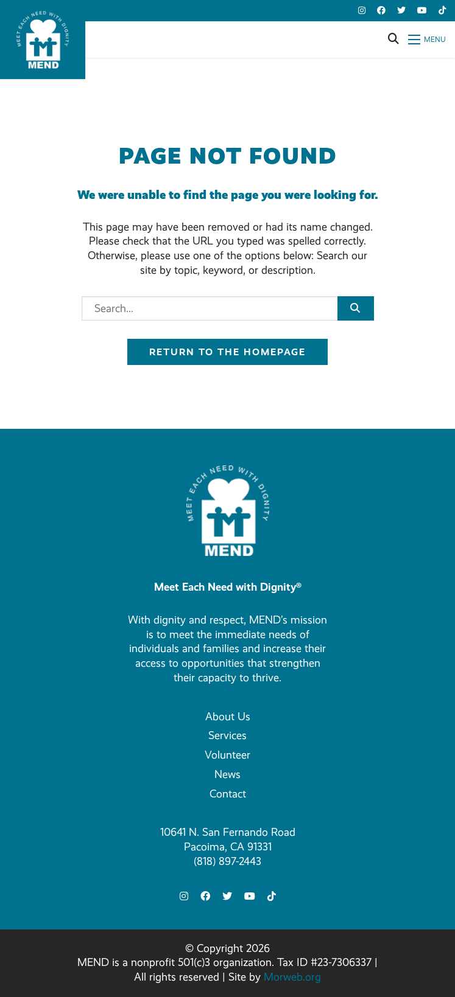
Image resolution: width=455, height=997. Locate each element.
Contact (228, 794)
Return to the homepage (227, 352)
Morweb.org (292, 977)
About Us (227, 716)
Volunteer (227, 755)
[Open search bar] (393, 39)
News (227, 774)
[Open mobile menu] (427, 39)
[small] (361, 10)
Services (227, 735)
